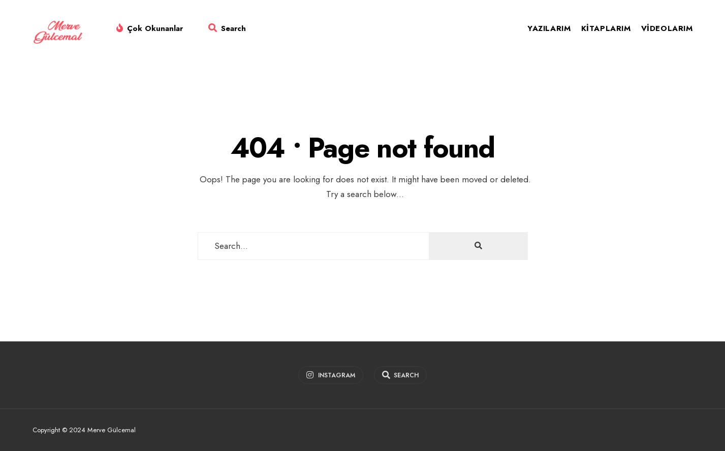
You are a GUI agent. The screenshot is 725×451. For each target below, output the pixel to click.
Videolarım (667, 28)
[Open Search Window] (227, 30)
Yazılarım (549, 28)
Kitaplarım (606, 28)
